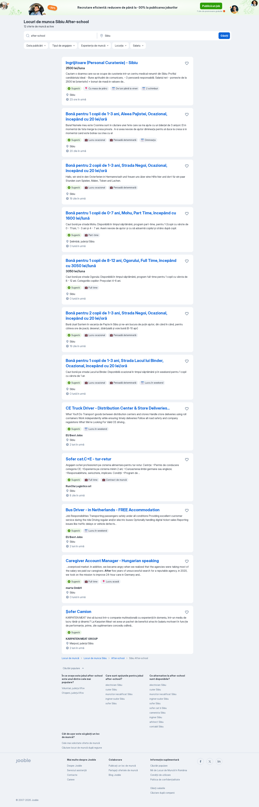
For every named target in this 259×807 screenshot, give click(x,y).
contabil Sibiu (156, 726)
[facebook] (200, 761)
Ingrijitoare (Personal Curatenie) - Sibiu (102, 62)
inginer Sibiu (155, 717)
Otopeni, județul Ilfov (73, 692)
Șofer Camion (78, 611)
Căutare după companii (162, 792)
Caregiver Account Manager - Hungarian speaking (112, 560)
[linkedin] (219, 761)
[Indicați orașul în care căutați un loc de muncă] (134, 35)
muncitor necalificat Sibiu (119, 694)
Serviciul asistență (77, 770)
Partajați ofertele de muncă (123, 770)
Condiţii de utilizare (160, 774)
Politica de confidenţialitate (165, 779)
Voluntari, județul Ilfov (73, 688)
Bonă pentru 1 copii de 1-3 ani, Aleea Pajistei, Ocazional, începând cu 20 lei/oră (116, 116)
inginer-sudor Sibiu (115, 698)
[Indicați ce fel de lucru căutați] (60, 35)
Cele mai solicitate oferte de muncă (81, 743)
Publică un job (211, 6)
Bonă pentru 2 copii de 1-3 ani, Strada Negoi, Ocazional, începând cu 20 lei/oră (116, 168)
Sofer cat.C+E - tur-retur (88, 459)
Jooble (35, 800)
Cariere (70, 779)
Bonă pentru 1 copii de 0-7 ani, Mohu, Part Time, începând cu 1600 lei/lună (121, 216)
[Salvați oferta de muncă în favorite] (186, 63)
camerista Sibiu (157, 712)
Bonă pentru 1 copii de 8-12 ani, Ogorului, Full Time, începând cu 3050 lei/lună (121, 263)
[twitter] (209, 761)
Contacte (72, 774)
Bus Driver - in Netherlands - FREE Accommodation (113, 509)
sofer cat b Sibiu (158, 708)
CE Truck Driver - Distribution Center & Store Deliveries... (118, 408)
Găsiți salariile (157, 788)
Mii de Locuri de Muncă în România (168, 770)
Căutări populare (74, 668)
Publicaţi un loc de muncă (122, 765)
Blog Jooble (115, 774)
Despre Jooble (74, 765)
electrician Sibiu (114, 684)
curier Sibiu (111, 689)
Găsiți (224, 35)
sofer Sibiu (111, 703)
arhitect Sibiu (156, 721)
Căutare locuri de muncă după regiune (82, 747)
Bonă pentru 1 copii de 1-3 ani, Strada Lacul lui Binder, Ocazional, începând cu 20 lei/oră (114, 363)
